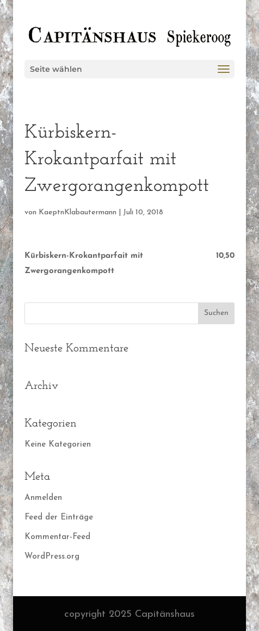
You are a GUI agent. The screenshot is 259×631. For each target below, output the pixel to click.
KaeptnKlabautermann (77, 212)
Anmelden (43, 498)
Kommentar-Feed (57, 537)
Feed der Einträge (58, 518)
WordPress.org (51, 557)
